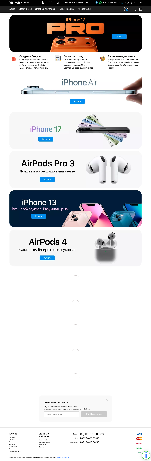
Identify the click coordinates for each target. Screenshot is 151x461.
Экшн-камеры (66, 9)
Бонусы (41, 447)
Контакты (79, 3)
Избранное (42, 444)
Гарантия (12, 437)
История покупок (44, 442)
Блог (86, 3)
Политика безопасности (16, 449)
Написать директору (63, 457)
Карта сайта (13, 446)
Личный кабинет (44, 440)
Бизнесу (11, 442)
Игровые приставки (45, 9)
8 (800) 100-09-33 (133, 3)
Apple (12, 9)
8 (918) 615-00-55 (89, 442)
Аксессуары (84, 9)
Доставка (12, 439)
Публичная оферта (15, 451)
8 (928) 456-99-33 (109, 3)
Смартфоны (25, 9)
